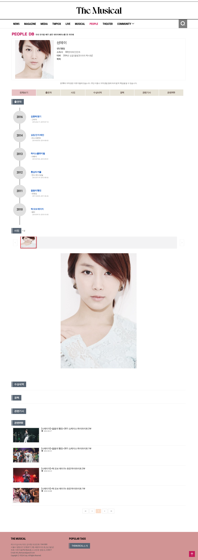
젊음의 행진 (36, 190)
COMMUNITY (125, 23)
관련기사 (146, 92)
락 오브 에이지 (37, 209)
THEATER (108, 23)
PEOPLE (94, 23)
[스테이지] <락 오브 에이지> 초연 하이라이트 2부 (63, 468)
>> (111, 511)
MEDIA (44, 23)
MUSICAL (80, 23)
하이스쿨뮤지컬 (38, 153)
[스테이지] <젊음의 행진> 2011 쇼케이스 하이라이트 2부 (66, 428)
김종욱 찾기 (36, 116)
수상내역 (97, 92)
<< (85, 511)
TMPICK (56, 23)
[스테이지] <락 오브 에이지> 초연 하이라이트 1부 (63, 488)
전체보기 (24, 92)
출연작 (48, 92)
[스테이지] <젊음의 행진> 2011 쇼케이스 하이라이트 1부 (66, 448)
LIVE (68, 23)
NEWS (16, 23)
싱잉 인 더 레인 (37, 135)
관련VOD (171, 92)
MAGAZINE (30, 23)
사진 (73, 92)
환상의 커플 (36, 172)
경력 (122, 92)
